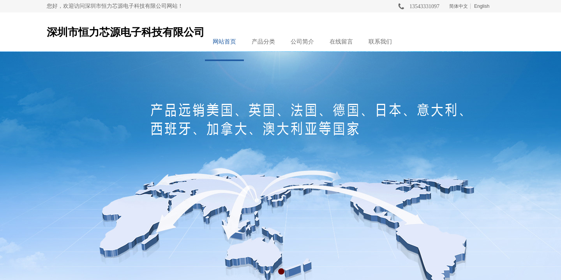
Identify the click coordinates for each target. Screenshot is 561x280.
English (481, 6)
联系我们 (380, 41)
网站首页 (224, 41)
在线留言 (341, 41)
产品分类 (263, 41)
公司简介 (302, 41)
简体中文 (458, 6)
